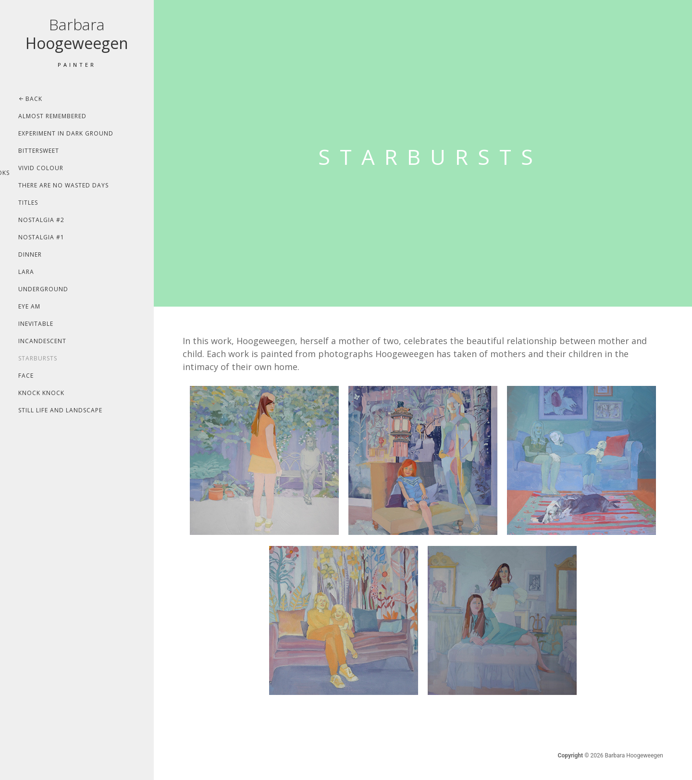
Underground (43, 289)
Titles (28, 202)
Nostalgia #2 (41, 220)
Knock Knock (41, 393)
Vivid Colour (40, 168)
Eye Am (29, 306)
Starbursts (37, 358)
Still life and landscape (60, 410)
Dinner (30, 254)
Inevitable (35, 324)
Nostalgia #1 (41, 237)
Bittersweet (38, 151)
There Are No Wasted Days (63, 185)
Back (33, 99)
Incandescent (42, 341)
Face (26, 375)
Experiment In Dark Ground (65, 133)
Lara (26, 272)
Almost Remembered (52, 116)
